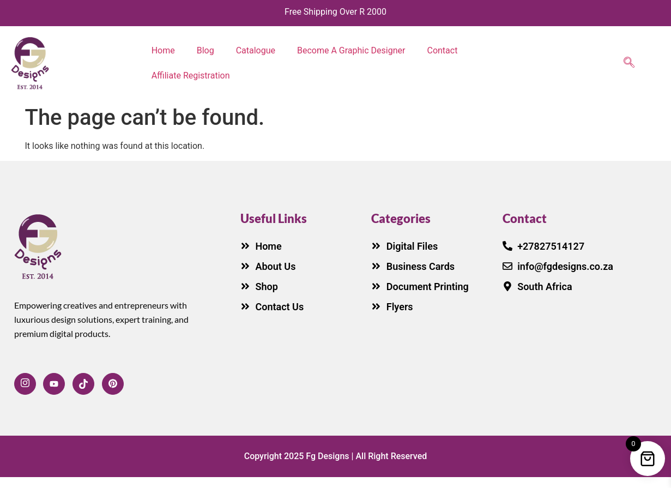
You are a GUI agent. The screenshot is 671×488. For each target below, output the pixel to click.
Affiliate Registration (191, 75)
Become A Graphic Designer (351, 50)
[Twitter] (83, 384)
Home (163, 50)
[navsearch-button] (629, 63)
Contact (442, 50)
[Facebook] (25, 384)
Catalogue (255, 50)
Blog (205, 50)
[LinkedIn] (113, 384)
